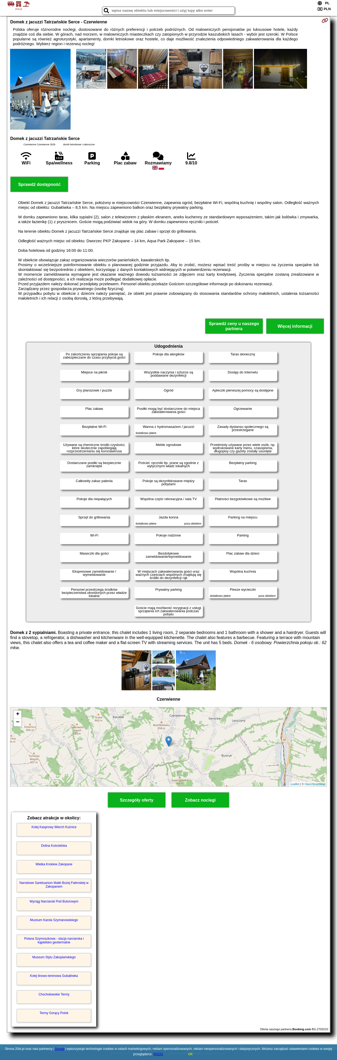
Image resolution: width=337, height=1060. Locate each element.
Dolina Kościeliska (54, 846)
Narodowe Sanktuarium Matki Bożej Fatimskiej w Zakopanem (53, 884)
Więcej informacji (295, 326)
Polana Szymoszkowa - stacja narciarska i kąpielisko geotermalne (54, 940)
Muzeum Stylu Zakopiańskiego (54, 957)
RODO (158, 1054)
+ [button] (17, 714)
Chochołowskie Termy (54, 994)
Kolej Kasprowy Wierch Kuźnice (54, 827)
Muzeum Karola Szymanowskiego (54, 920)
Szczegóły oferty (136, 800)
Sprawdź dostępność (39, 184)
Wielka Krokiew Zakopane (54, 864)
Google (59, 1049)
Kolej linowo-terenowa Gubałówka (54, 976)
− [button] (17, 722)
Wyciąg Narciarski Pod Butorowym (53, 901)
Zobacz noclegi (200, 800)
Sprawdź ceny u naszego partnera (234, 326)
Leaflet (295, 784)
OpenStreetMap (315, 784)
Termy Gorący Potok (54, 1013)
